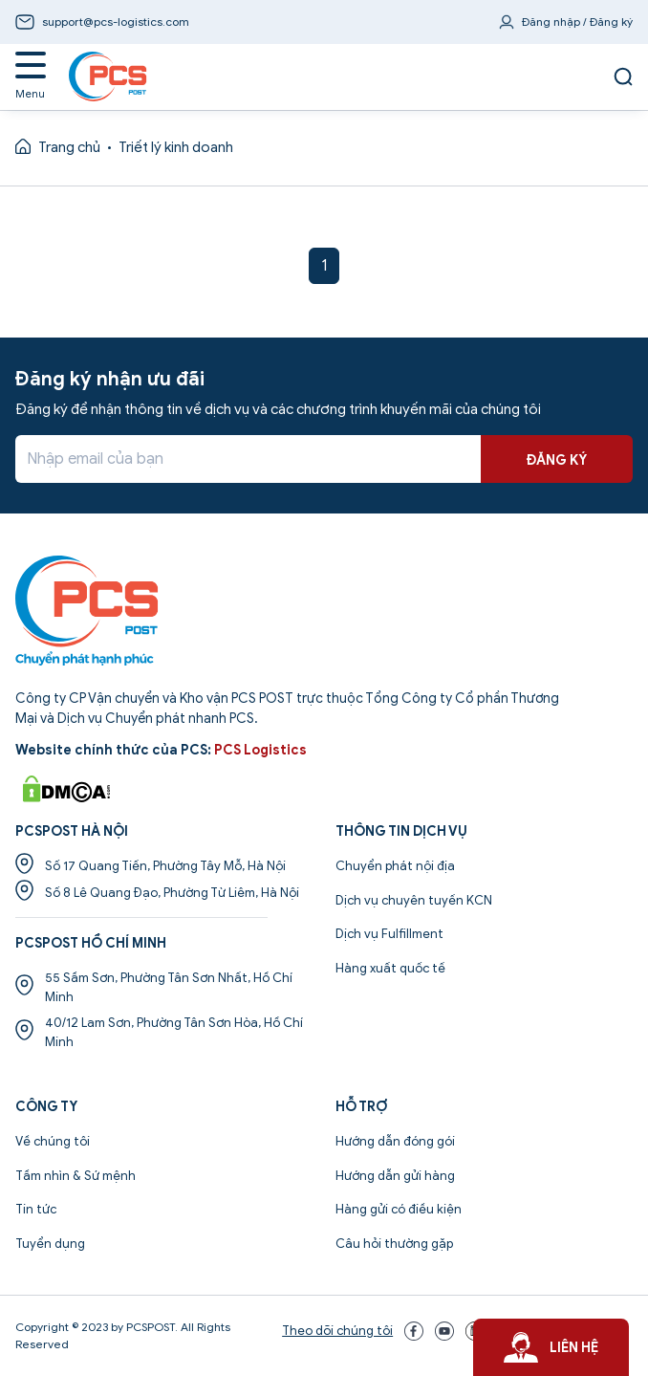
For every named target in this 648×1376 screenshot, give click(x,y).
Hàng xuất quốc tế (390, 968)
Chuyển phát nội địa (395, 866)
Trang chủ (69, 147)
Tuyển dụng (50, 1243)
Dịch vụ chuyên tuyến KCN (413, 900)
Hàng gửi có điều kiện (398, 1209)
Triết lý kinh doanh (176, 147)
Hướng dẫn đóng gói (395, 1141)
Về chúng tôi (52, 1141)
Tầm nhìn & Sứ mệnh (75, 1176)
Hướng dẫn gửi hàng (395, 1176)
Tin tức (35, 1209)
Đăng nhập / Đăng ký (577, 21)
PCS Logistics (260, 750)
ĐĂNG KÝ (557, 460)
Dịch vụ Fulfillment (389, 934)
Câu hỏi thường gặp (394, 1243)
